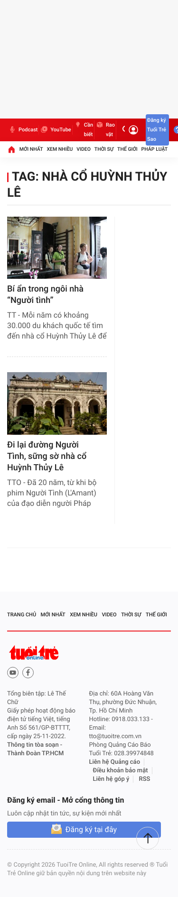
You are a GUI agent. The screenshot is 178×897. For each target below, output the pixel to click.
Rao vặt (105, 129)
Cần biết (83, 129)
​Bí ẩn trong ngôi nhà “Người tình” (45, 294)
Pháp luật (154, 149)
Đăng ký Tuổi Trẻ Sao (156, 129)
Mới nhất (31, 149)
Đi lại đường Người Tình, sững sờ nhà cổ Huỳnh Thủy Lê (46, 456)
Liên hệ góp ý (111, 779)
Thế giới (127, 149)
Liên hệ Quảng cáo (115, 762)
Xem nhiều (60, 149)
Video (83, 149)
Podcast (22, 130)
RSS (144, 779)
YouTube (55, 130)
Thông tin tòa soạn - (34, 745)
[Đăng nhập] (133, 130)
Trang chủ (21, 615)
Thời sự (103, 149)
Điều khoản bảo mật (120, 770)
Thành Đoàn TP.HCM (35, 753)
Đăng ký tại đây (91, 829)
